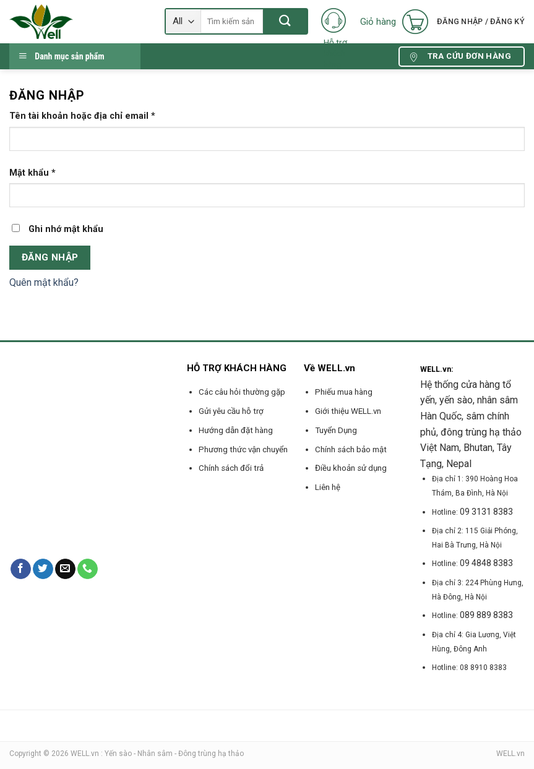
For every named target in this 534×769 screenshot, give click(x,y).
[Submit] (285, 21)
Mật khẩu (32, 173)
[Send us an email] (65, 569)
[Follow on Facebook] (21, 569)
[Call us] (87, 569)
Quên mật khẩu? (44, 282)
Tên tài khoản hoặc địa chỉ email (82, 116)
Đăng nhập (50, 257)
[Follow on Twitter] (43, 569)
